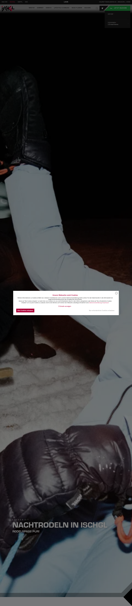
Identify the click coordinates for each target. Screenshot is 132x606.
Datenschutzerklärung (95, 302)
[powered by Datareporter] (116, 294)
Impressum (106, 302)
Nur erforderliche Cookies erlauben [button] (101, 310)
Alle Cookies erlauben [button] (25, 310)
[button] (64, 306)
